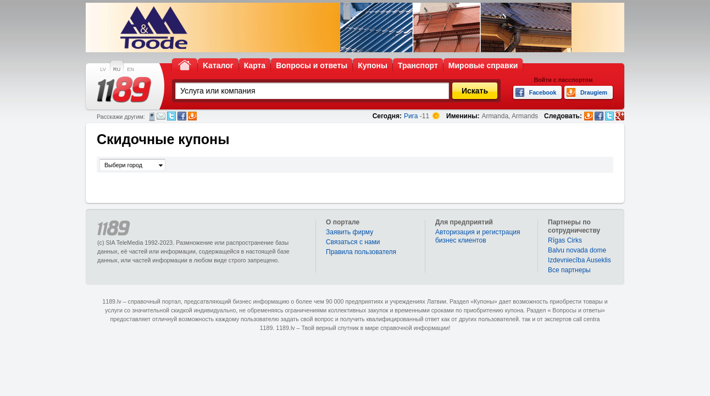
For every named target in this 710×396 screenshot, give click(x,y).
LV (103, 69)
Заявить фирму (349, 232)
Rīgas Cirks (565, 240)
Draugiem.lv (192, 116)
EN (130, 69)
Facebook (182, 116)
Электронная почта (161, 116)
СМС (152, 116)
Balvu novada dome (577, 250)
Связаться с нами (353, 242)
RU (116, 69)
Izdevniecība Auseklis (579, 260)
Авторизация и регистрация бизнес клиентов (477, 236)
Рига (411, 116)
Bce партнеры (569, 270)
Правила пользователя (361, 252)
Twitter (171, 116)
